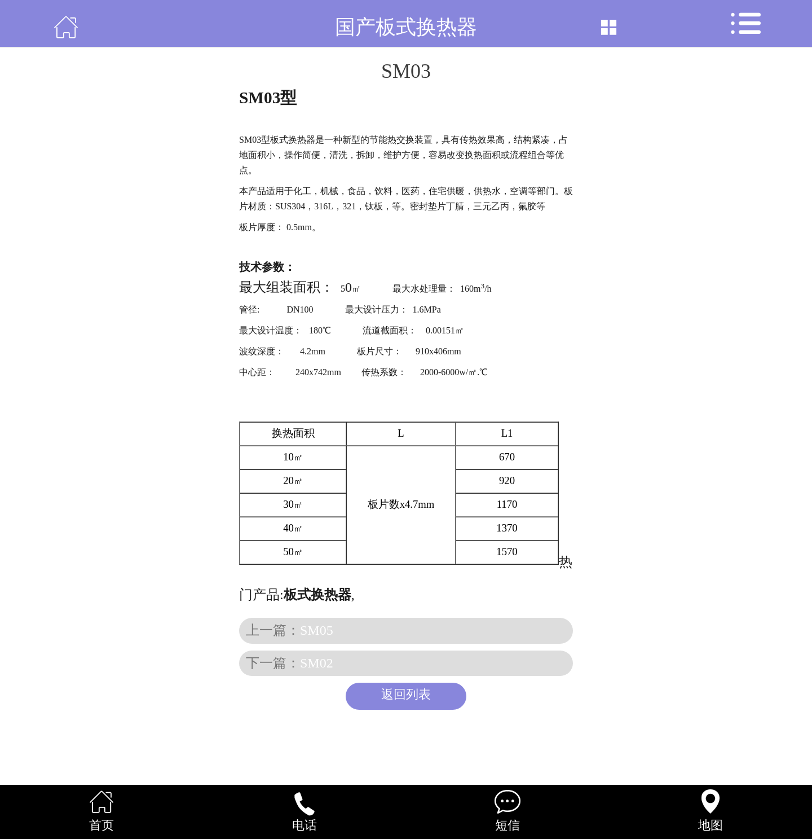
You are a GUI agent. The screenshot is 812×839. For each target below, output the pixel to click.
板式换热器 (337, 98)
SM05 (316, 630)
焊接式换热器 (395, 594)
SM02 (316, 663)
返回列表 (406, 694)
